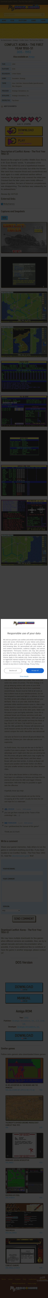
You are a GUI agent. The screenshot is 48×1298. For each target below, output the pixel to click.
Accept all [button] (35, 670)
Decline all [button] (13, 671)
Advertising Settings (20, 662)
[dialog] (24, 649)
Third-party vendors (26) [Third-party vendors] (22, 651)
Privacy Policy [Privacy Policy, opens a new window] (34, 664)
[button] (24, 676)
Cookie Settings (24, 664)
